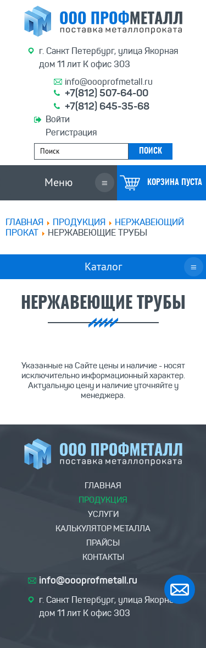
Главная (24, 222)
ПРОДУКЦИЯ (79, 222)
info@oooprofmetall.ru (109, 82)
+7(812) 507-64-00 (106, 93)
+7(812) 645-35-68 (107, 106)
